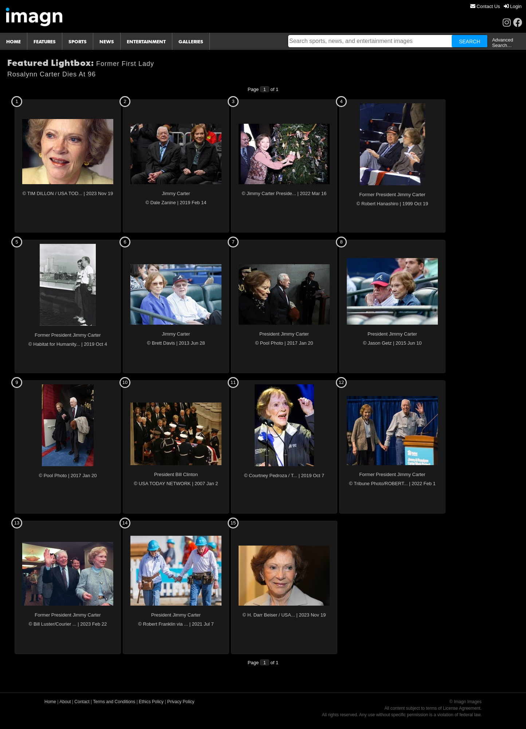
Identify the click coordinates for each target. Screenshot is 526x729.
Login (513, 6)
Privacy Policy (181, 701)
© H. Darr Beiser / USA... (269, 615)
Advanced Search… (502, 42)
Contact (81, 701)
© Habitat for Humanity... (54, 344)
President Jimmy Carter (284, 334)
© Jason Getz (377, 343)
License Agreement (461, 708)
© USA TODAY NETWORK (162, 483)
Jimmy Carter (176, 193)
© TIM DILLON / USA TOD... (52, 193)
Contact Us (485, 6)
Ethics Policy (151, 701)
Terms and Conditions (114, 701)
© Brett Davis (161, 343)
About (65, 701)
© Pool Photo (269, 343)
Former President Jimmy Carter (392, 194)
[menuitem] (485, 6)
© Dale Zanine (161, 202)
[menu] (496, 6)
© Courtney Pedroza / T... (270, 475)
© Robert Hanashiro (378, 203)
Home (50, 701)
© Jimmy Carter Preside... (269, 193)
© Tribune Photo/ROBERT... (378, 483)
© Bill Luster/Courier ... (52, 624)
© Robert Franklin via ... (163, 624)
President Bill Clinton (176, 474)
